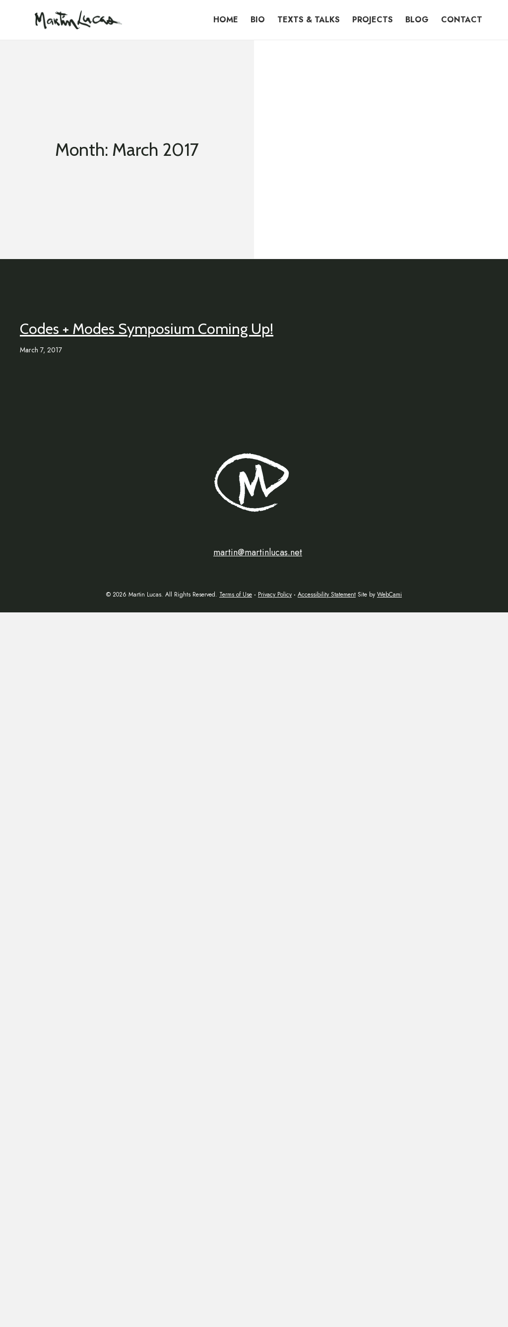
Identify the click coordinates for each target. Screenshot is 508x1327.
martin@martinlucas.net (257, 552)
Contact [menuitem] (461, 19)
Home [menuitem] (225, 19)
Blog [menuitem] (417, 19)
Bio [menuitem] (258, 19)
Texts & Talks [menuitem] (308, 19)
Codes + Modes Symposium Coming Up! (146, 329)
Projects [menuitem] (372, 19)
